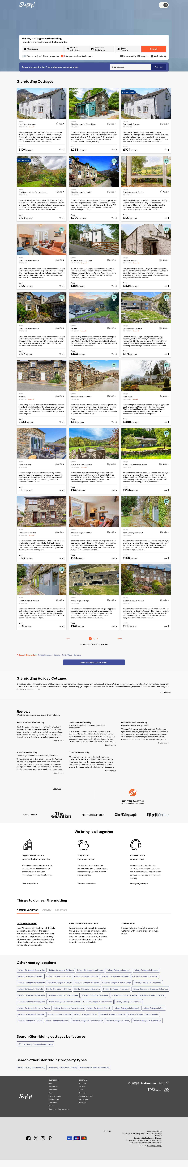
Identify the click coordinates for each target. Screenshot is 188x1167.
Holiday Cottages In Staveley (58, 996)
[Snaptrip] (27, 5)
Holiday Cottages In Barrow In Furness (34, 1015)
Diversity (82, 1100)
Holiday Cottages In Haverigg (146, 977)
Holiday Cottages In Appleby (30, 983)
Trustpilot (57, 796)
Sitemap (52, 1113)
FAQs (51, 1090)
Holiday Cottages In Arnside (119, 977)
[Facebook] (28, 1147)
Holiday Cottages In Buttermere (31, 1002)
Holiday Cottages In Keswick (57, 1028)
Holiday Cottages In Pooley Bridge (116, 990)
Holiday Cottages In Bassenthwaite (143, 1021)
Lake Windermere (27, 930)
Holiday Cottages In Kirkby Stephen (69, 1015)
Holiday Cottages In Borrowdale (31, 977)
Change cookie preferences (59, 1116)
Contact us (53, 1110)
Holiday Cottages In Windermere (147, 1028)
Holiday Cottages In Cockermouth (97, 1009)
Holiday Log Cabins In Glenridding (63, 1074)
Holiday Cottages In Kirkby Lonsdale (87, 1028)
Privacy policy (54, 1106)
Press (81, 1097)
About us (82, 1090)
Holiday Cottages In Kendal (59, 1021)
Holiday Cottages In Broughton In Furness (150, 996)
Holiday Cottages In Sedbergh (126, 1015)
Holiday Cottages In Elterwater (116, 996)
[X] (36, 1147)
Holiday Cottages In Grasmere (128, 1009)
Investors (82, 1110)
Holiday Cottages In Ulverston (87, 996)
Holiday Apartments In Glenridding (94, 1074)
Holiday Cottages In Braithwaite (31, 990)
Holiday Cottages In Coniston (58, 983)
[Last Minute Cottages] (132, 1091)
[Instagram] (43, 1147)
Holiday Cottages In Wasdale (112, 1021)
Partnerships (84, 1106)
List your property (86, 1103)
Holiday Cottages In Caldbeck (61, 977)
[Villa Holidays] (165, 1098)
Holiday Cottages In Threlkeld (30, 996)
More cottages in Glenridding (94, 669)
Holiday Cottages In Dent (153, 1015)
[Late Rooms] (147, 1091)
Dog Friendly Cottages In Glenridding (35, 1051)
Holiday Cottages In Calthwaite (95, 1002)
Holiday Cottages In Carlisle (60, 990)
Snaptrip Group (154, 1153)
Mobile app (53, 1097)
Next (120, 646)
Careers (82, 1094)
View (61, 157)
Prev (68, 646)
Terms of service (55, 1103)
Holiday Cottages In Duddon (86, 983)
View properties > (30, 891)
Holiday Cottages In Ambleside (90, 977)
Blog (50, 1100)
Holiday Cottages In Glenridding (31, 1009)
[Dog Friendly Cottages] (162, 1091)
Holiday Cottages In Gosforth (144, 983)
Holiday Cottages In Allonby (30, 1028)
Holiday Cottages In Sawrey (118, 1028)
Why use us (53, 1094)
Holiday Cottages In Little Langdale (63, 1002)
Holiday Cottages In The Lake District (64, 1009)
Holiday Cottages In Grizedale (124, 1002)
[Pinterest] (50, 1147)
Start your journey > (139, 891)
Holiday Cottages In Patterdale (31, 1021)
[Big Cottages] (153, 1098)
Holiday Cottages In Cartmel (152, 1002)
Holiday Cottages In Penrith (98, 1015)
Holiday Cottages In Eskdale (87, 990)
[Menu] (164, 5)
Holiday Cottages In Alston (85, 1021)
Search (153, 49)
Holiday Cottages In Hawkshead (115, 983)
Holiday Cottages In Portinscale (148, 990)
